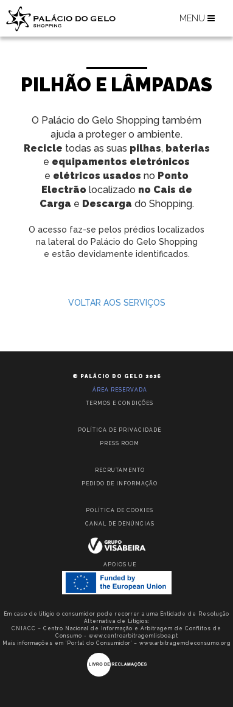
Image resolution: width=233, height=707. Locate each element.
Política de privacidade (119, 430)
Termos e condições (119, 403)
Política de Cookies (119, 510)
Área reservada (119, 390)
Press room (119, 443)
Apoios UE (119, 564)
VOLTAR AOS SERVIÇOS (116, 303)
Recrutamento (120, 470)
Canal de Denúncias (120, 524)
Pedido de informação (120, 483)
